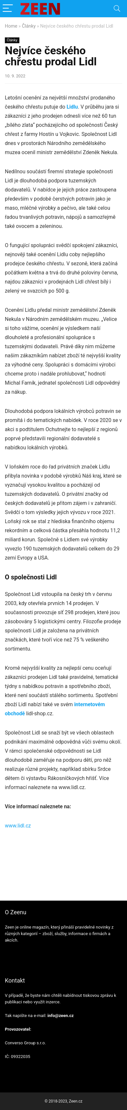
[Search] (117, 8)
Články (29, 26)
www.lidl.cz (18, 826)
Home (11, 26)
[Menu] (8, 8)
